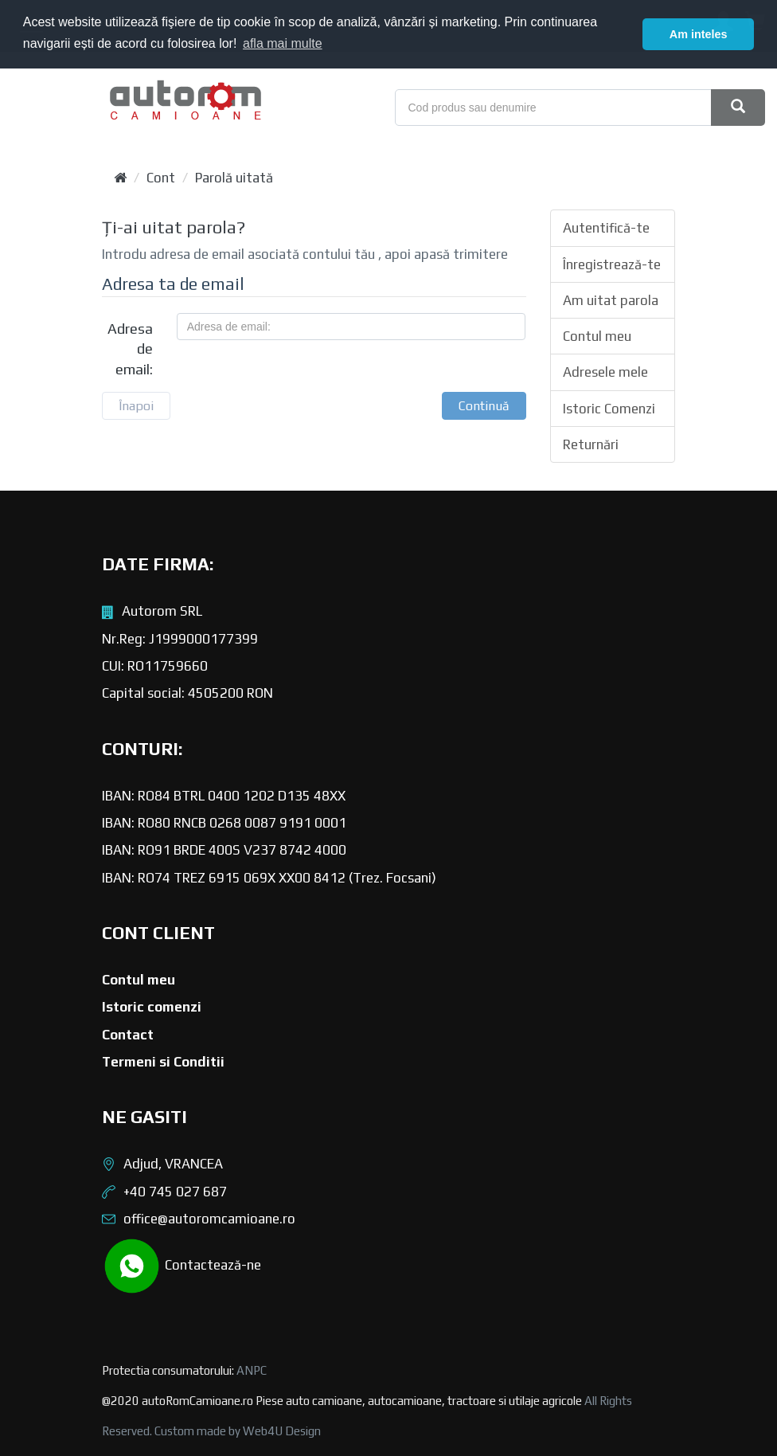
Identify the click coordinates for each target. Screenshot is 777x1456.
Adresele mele (605, 372)
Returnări (591, 444)
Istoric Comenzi (609, 409)
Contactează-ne (181, 1266)
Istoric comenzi (151, 1007)
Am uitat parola (610, 300)
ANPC (251, 1370)
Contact (128, 1035)
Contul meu (597, 336)
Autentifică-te (606, 228)
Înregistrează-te (612, 264)
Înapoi (136, 405)
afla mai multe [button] (282, 43)
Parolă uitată (234, 178)
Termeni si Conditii (163, 1062)
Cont (160, 178)
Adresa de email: (130, 349)
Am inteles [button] (699, 34)
